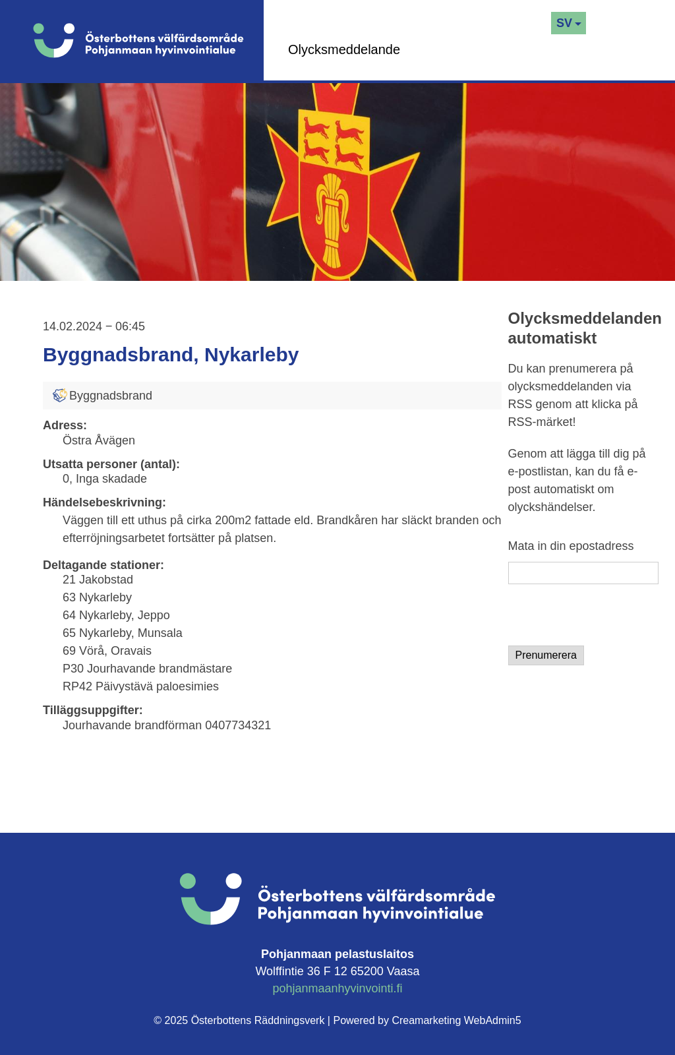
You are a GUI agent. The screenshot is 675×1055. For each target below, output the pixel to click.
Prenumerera (546, 655)
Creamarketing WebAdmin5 (456, 1020)
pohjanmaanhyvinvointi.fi (337, 988)
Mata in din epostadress (571, 546)
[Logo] (148, 40)
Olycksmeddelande (344, 49)
